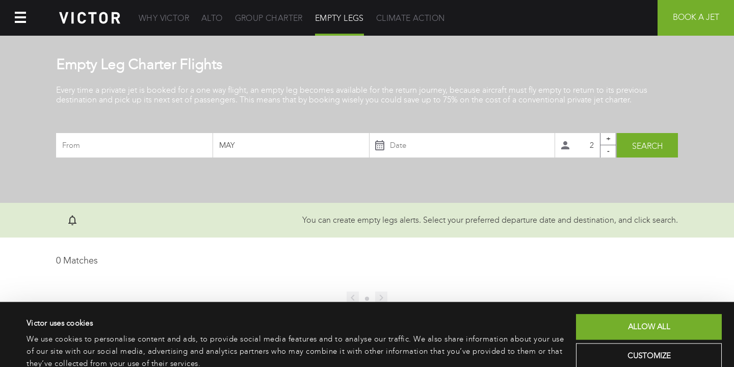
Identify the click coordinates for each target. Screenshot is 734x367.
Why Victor (164, 18)
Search (647, 146)
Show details (48, 347)
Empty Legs (339, 18)
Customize (649, 311)
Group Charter (269, 18)
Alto (212, 18)
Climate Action (410, 18)
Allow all (649, 282)
